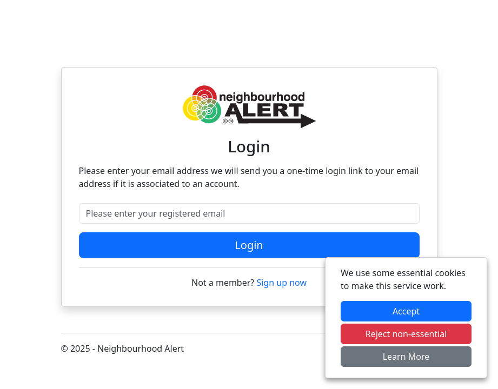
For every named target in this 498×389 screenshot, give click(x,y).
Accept (406, 311)
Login (249, 245)
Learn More (406, 357)
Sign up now (281, 283)
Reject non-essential (406, 334)
